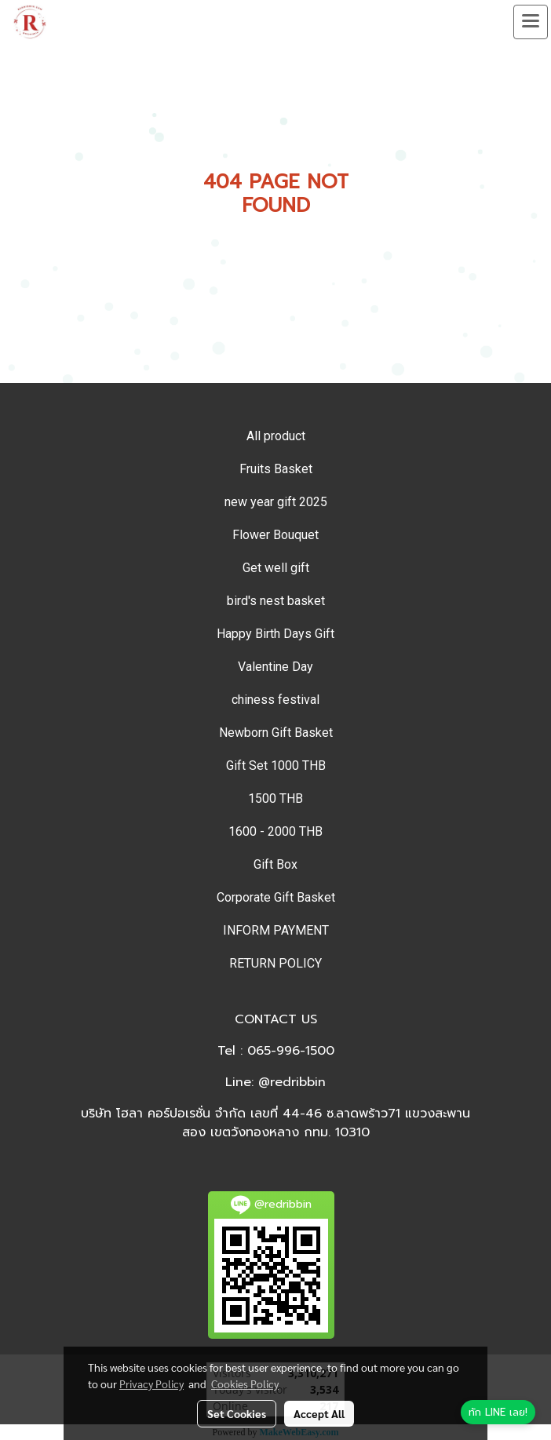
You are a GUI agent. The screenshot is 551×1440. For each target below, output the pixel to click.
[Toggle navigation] (530, 22)
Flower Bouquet (275, 534)
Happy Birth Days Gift (275, 633)
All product (275, 435)
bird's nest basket (276, 600)
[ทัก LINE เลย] (498, 1412)
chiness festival (275, 699)
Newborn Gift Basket (276, 732)
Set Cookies (236, 1413)
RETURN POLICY (275, 963)
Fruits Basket (275, 468)
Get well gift (276, 567)
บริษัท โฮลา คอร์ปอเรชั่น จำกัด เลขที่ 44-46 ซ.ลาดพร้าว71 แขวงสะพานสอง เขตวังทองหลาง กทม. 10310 (275, 1123)
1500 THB (275, 798)
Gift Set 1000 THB (276, 765)
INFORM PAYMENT (276, 930)
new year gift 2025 (275, 501)
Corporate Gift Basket (276, 897)
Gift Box (275, 864)
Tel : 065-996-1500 (275, 1050)
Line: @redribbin (275, 1082)
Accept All (319, 1413)
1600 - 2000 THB (275, 831)
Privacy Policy (151, 1383)
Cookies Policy (245, 1383)
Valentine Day (275, 666)
